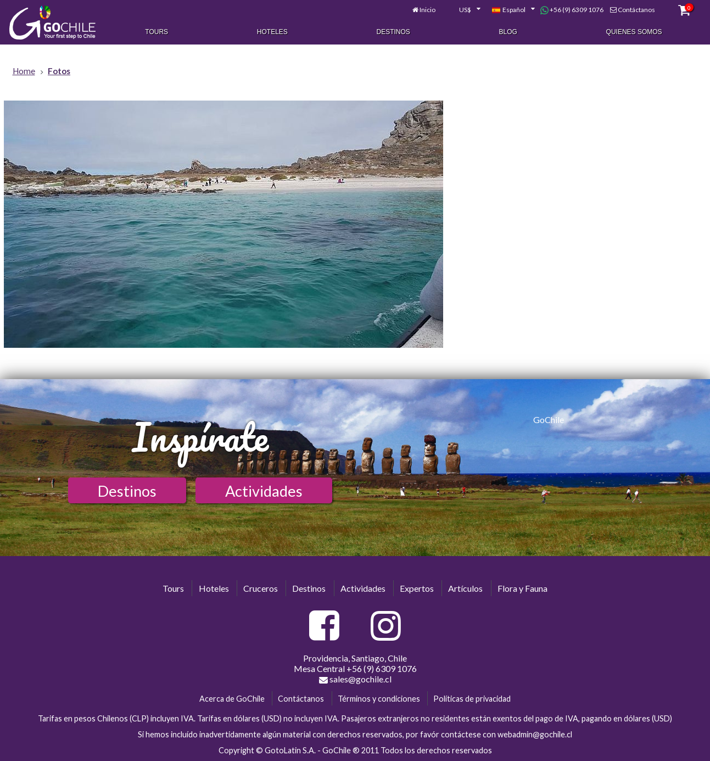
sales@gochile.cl (355, 679)
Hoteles (272, 32)
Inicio (427, 9)
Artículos (465, 588)
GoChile (548, 419)
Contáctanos (636, 9)
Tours (156, 32)
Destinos (393, 32)
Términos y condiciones (379, 698)
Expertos (417, 588)
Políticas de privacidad (472, 698)
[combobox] (463, 10)
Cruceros (260, 588)
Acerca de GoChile (232, 698)
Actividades (264, 491)
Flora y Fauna (522, 588)
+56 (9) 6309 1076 (571, 9)
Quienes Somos (634, 32)
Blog (508, 32)
